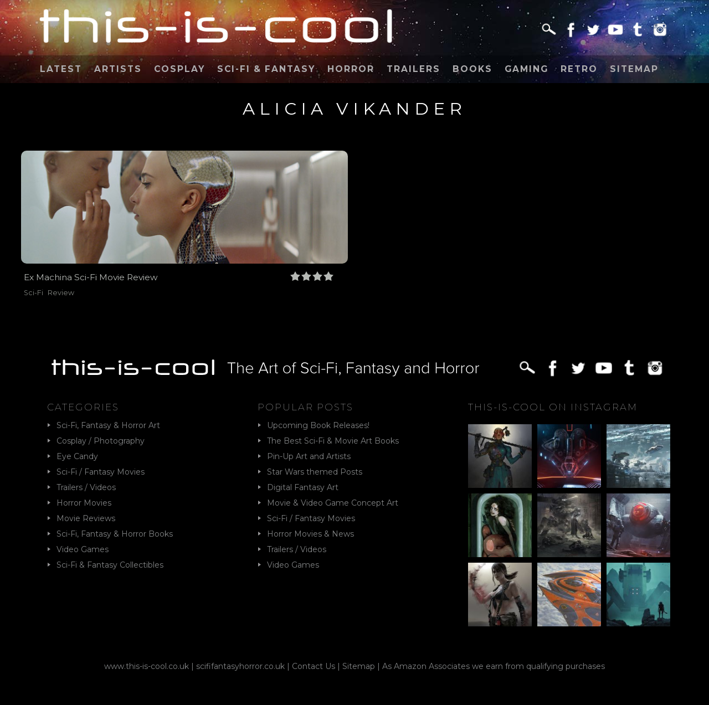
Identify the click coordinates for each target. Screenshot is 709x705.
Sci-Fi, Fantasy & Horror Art (108, 425)
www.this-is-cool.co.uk (146, 666)
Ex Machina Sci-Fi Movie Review (91, 277)
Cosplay (179, 69)
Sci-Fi (33, 293)
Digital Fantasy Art (302, 487)
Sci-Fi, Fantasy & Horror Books (114, 534)
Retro (579, 69)
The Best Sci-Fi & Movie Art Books (333, 441)
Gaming (526, 69)
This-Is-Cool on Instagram (553, 407)
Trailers (413, 69)
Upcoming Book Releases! (318, 425)
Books (472, 69)
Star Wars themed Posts (314, 472)
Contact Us (313, 666)
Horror (350, 69)
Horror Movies (83, 503)
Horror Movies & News (310, 534)
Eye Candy (77, 456)
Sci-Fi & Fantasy (266, 69)
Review (61, 293)
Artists (118, 69)
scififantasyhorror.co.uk (240, 666)
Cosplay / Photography (100, 441)
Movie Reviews (85, 518)
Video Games (82, 549)
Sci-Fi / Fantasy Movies (100, 472)
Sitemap (634, 69)
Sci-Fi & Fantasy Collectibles (109, 565)
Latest (61, 69)
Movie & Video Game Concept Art (332, 503)
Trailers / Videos (86, 487)
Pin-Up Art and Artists (309, 456)
